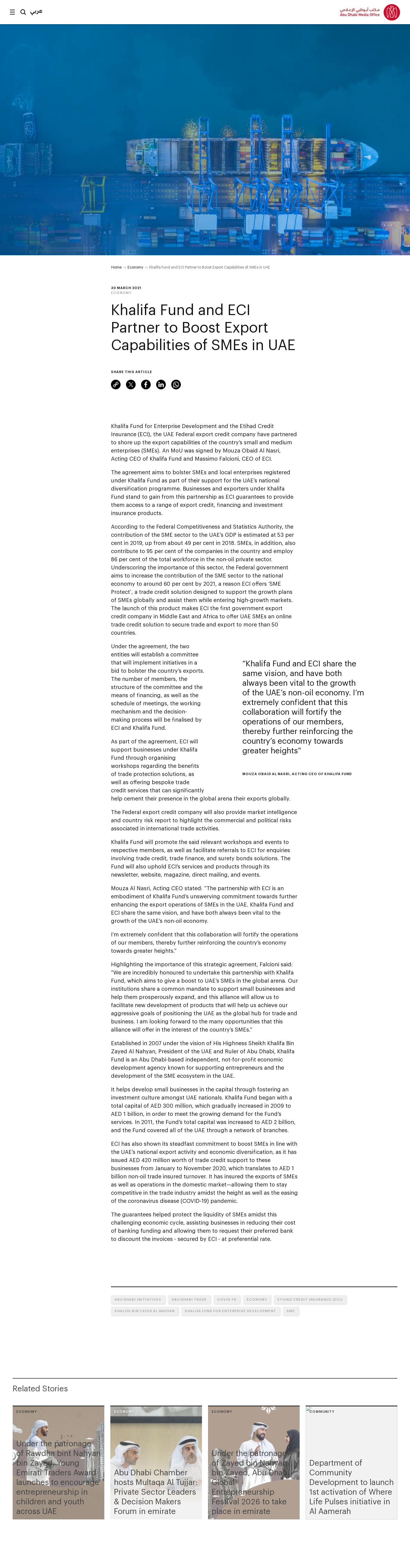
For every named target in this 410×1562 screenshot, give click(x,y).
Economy (135, 267)
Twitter (131, 384)
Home (116, 267)
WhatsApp (176, 384)
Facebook (146, 384)
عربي (36, 10)
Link (116, 384)
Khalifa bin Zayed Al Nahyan (145, 1311)
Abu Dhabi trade (189, 1299)
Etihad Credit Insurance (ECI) (309, 1299)
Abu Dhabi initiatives (138, 1299)
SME (290, 1311)
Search (23, 12)
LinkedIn (161, 384)
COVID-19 (226, 1299)
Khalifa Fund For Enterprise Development (230, 1311)
